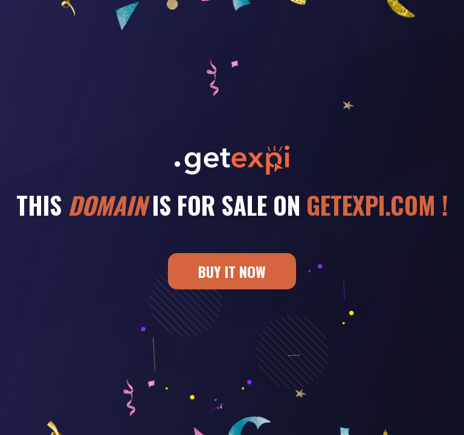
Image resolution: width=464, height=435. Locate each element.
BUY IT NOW (232, 271)
